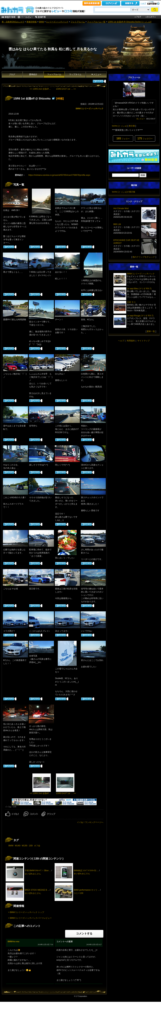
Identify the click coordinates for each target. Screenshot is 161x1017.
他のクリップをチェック (144, 257)
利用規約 (131, 341)
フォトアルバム (78, 22)
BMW (41, 22)
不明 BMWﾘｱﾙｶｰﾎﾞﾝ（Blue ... (38, 870)
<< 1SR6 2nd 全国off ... (40, 89)
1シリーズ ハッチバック (57, 22)
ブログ (12, 74)
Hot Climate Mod (120, 208)
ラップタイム (75, 74)
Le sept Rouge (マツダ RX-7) (140, 315)
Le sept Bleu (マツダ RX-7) (139, 288)
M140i (18, 845)
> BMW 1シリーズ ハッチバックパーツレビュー (30, 918)
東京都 (132, 126)
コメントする (84, 933)
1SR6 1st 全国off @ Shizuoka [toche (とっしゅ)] (129, 22)
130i (31, 845)
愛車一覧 (151, 331)
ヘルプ (143, 3)
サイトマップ (143, 341)
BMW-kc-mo (13, 941)
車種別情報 (31, 22)
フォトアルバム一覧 (96, 22)
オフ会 (37, 845)
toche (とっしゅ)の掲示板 (123, 192)
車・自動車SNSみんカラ (13, 22)
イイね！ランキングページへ (90, 822)
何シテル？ (140, 119)
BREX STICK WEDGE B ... (37, 890)
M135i (24, 845)
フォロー (123, 138)
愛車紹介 (33, 74)
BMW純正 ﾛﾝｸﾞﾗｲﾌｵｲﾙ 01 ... (86, 870)
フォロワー (145, 138)
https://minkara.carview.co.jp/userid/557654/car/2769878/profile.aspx (59, 175)
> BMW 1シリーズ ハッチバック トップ (26, 912)
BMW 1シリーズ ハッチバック (89, 108)
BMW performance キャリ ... (87, 890)
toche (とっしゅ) (119, 126)
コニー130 (78, 893)
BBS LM (117, 224)
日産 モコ (131, 302)
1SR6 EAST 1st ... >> (66, 89)
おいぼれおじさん (33, 874)
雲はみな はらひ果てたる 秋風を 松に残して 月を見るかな (52, 49)
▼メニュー (96, 74)
